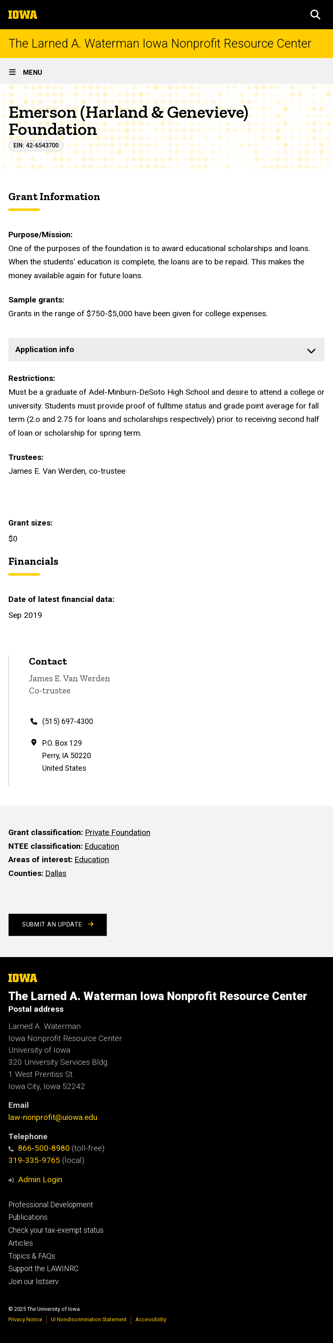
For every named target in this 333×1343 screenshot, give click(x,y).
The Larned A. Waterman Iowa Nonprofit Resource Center (160, 44)
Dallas (55, 873)
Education (101, 845)
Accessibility (150, 1319)
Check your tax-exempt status (56, 1230)
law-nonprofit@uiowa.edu (52, 1117)
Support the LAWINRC (43, 1268)
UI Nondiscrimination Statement (89, 1319)
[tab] (166, 349)
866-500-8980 (39, 1148)
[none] (166, 349)
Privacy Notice (25, 1319)
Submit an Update (57, 924)
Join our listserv (33, 1281)
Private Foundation (117, 832)
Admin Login (40, 1179)
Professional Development (50, 1205)
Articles (20, 1243)
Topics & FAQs (31, 1256)
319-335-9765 (34, 1160)
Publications (28, 1217)
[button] (315, 14)
